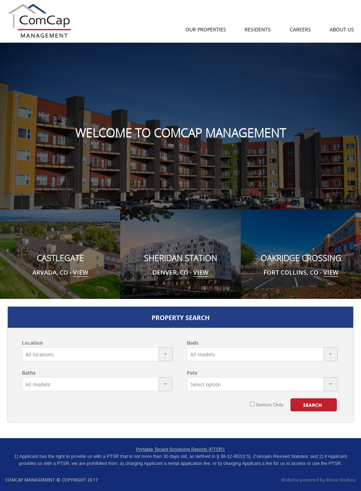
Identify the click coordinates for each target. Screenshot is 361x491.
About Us (342, 29)
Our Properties (205, 29)
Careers (300, 29)
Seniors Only (266, 404)
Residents (258, 29)
